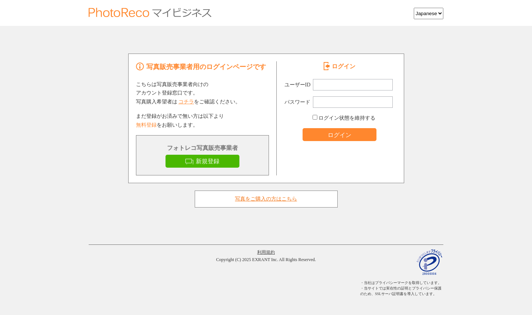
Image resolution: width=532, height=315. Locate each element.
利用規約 (266, 252)
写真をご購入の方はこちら (266, 199)
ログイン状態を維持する (344, 118)
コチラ (186, 102)
